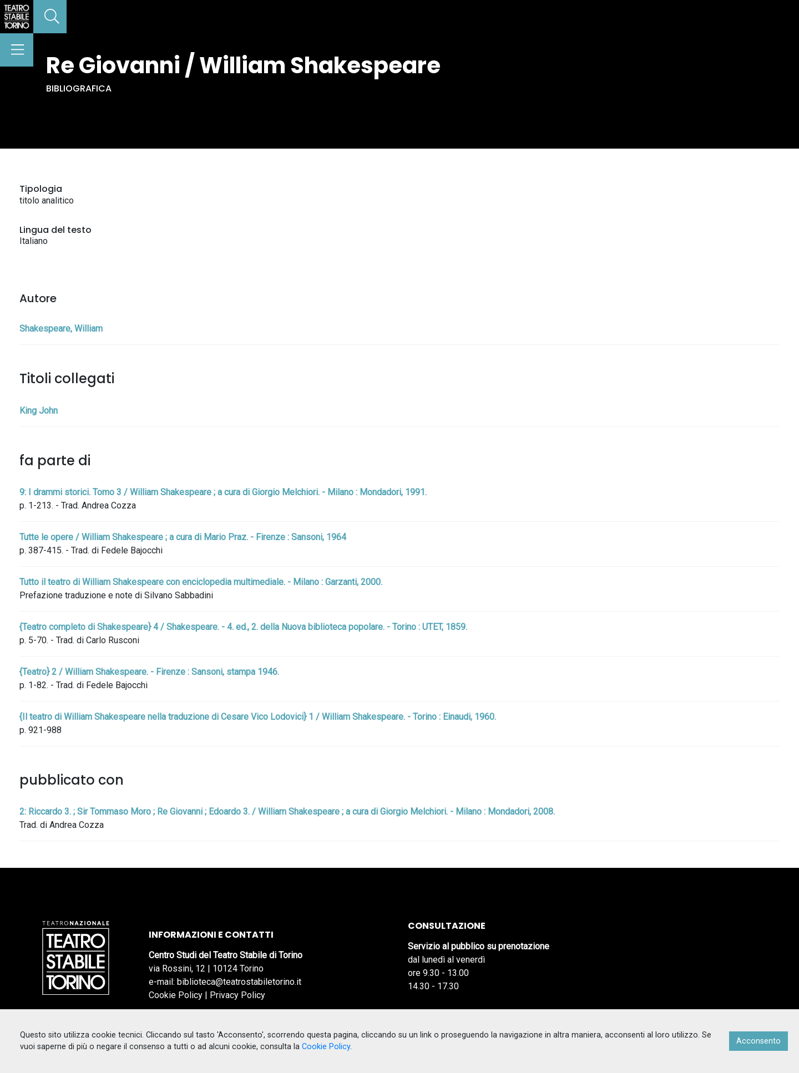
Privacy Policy (237, 995)
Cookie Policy (176, 995)
